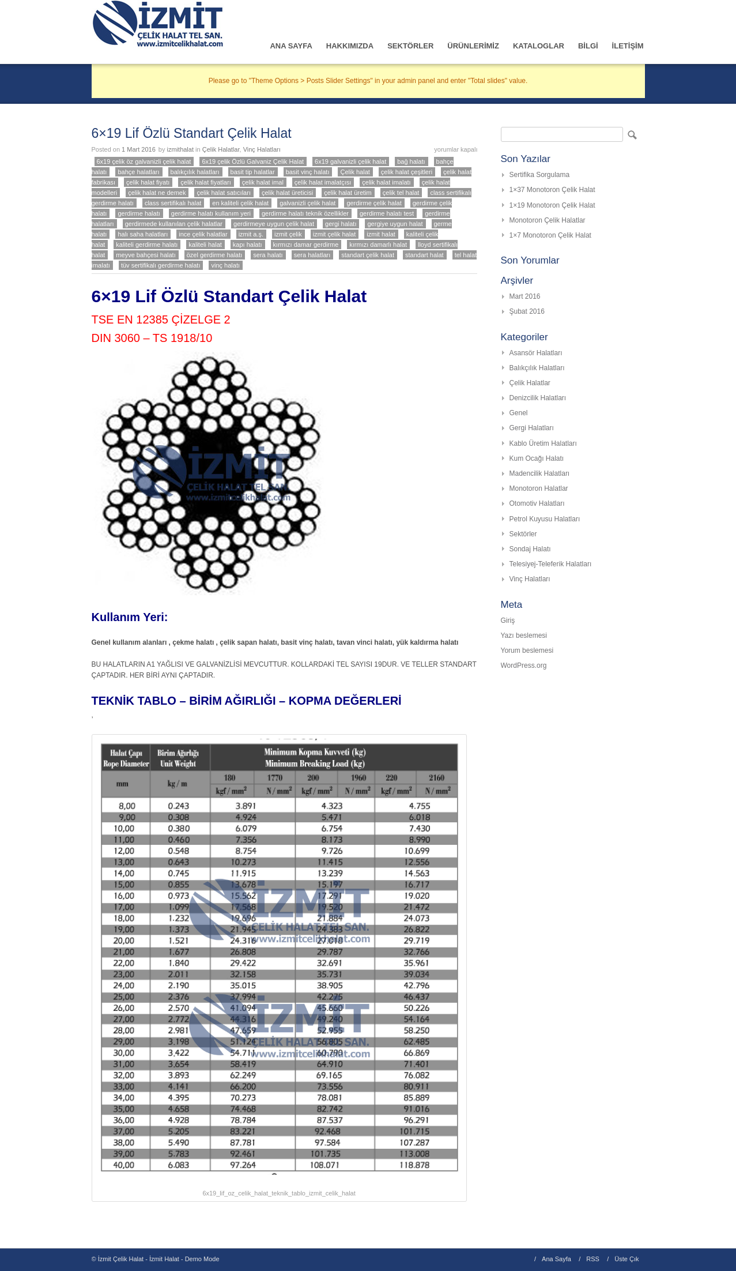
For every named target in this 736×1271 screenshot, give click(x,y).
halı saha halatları (143, 234)
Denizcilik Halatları (538, 398)
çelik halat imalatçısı (323, 182)
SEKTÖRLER (410, 46)
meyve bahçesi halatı (145, 254)
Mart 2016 (525, 296)
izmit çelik (288, 234)
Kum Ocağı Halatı (536, 458)
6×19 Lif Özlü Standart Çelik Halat (192, 133)
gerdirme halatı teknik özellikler (305, 213)
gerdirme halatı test (387, 213)
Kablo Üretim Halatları (543, 443)
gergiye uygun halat (394, 223)
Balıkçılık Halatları (537, 368)
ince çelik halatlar (203, 234)
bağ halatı (411, 161)
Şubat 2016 (527, 311)
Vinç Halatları (262, 149)
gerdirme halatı (139, 213)
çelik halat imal (263, 182)
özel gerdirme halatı (215, 254)
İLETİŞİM (628, 46)
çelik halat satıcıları (224, 192)
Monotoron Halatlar (538, 488)
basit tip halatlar (253, 171)
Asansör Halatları (536, 353)
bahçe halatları (138, 171)
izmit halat (381, 234)
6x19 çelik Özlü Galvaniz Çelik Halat (253, 161)
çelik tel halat (401, 192)
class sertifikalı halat (173, 203)
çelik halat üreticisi (287, 192)
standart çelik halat (367, 254)
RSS (592, 1258)
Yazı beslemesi (524, 635)
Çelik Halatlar (221, 149)
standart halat (424, 254)
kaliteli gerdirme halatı (147, 244)
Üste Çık (626, 1258)
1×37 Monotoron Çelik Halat (552, 190)
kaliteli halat (204, 244)
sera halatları (312, 254)
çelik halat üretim (348, 192)
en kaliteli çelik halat (240, 203)
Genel (518, 413)
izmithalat (180, 149)
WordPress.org (524, 665)
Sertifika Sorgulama (539, 175)
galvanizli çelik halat (307, 203)
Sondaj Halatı (530, 549)
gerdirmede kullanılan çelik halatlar (173, 223)
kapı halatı (247, 244)
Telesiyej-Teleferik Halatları (550, 564)
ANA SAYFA (291, 46)
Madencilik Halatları (539, 473)
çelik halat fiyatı (147, 182)
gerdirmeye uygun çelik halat (273, 223)
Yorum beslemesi (527, 650)
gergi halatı (340, 223)
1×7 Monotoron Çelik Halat (550, 235)
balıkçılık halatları (195, 171)
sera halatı (267, 254)
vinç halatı (225, 265)
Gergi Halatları (531, 428)
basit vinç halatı (308, 171)
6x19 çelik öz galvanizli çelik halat (144, 161)
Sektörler (523, 534)
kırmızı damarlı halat (378, 244)
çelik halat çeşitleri (406, 171)
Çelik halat (354, 171)
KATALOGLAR (538, 46)
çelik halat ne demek (157, 192)
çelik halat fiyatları (205, 182)
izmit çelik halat (334, 234)
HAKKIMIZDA (349, 46)
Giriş (508, 620)
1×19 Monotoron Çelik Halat (552, 205)
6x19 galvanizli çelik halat (350, 161)
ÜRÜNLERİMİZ (473, 46)
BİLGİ (588, 46)
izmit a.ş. (251, 234)
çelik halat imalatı (386, 182)
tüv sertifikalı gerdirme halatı (161, 265)
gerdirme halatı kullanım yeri (211, 213)
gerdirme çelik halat (373, 203)
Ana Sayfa (556, 1258)
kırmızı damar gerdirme (306, 244)
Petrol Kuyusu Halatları (544, 519)
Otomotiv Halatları (537, 503)
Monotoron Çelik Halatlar (547, 220)
